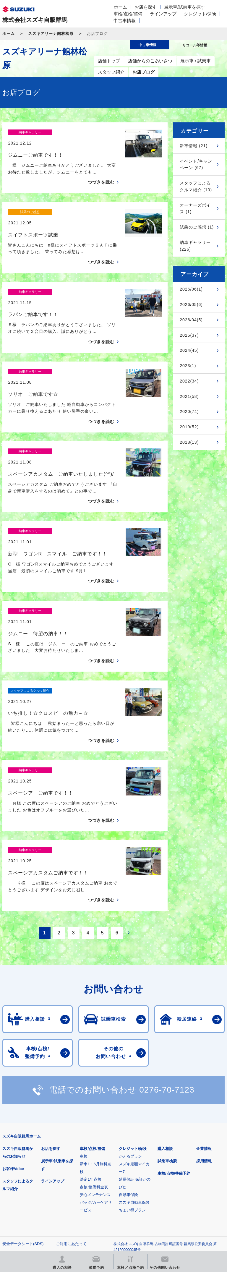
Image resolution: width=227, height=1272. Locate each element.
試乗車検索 (167, 1058)
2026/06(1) (191, 289)
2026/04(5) (191, 319)
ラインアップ (163, 14)
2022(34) (189, 381)
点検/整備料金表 (94, 1084)
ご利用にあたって (71, 1140)
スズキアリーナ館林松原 (51, 33)
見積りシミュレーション (107, 1178)
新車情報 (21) (193, 145)
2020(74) (189, 411)
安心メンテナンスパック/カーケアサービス (96, 1099)
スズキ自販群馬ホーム (21, 1033)
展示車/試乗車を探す (184, 7)
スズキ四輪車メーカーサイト (33, 1178)
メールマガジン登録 (180, 1178)
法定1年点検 (90, 1076)
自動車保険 (128, 1091)
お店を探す (145, 7)
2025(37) (189, 335)
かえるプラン (130, 1053)
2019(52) (189, 426)
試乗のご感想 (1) (197, 227)
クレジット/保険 (200, 14)
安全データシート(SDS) (22, 1140)
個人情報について (17, 1150)
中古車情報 (125, 20)
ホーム (120, 7)
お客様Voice (13, 1065)
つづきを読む (101, 171)
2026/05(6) (191, 304)
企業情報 (204, 1045)
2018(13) (189, 442)
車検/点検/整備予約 (174, 1070)
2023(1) (188, 365)
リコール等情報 (33, 1208)
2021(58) (189, 396)
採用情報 (204, 1058)
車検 (83, 1053)
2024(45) (189, 350)
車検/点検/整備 (128, 14)
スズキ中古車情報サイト (107, 1208)
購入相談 (165, 1045)
